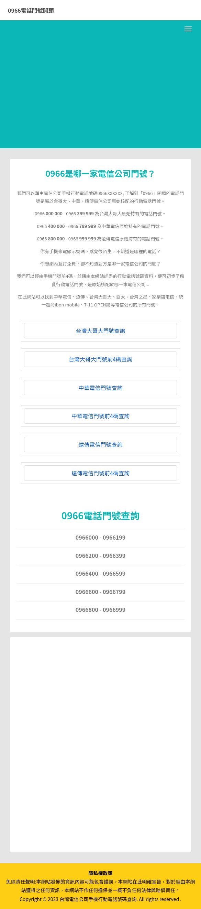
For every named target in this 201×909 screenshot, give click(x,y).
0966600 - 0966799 (100, 591)
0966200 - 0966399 (100, 555)
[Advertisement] (100, 96)
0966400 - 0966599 (100, 573)
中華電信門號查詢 (100, 387)
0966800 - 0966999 (100, 609)
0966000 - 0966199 (100, 537)
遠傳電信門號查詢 (100, 444)
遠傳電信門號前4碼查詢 (100, 473)
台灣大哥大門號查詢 (100, 330)
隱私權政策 (101, 872)
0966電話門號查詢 (100, 515)
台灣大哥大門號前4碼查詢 (100, 359)
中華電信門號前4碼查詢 (100, 416)
